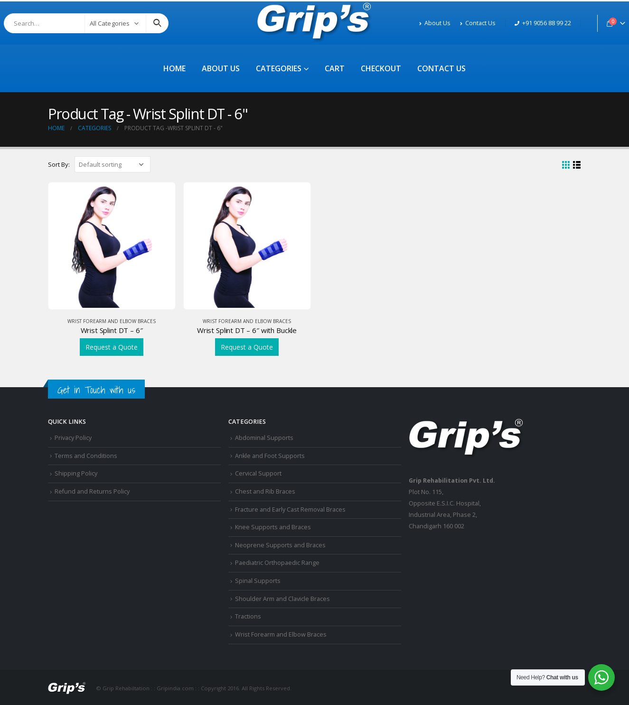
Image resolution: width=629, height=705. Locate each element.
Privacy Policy (73, 438)
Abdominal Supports (264, 438)
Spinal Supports (258, 581)
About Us (435, 23)
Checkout (381, 68)
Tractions (248, 616)
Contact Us (478, 23)
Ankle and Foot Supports (270, 456)
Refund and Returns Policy (92, 491)
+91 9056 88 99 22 (543, 23)
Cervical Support (258, 473)
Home (174, 68)
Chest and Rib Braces (265, 491)
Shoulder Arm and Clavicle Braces (282, 599)
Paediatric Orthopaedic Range (277, 563)
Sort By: (59, 164)
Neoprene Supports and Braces (280, 545)
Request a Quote (111, 347)
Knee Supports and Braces (273, 527)
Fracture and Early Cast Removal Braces (290, 509)
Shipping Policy (76, 473)
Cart (335, 68)
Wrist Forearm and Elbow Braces (111, 321)
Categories (278, 68)
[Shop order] (112, 164)
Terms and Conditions (86, 456)
